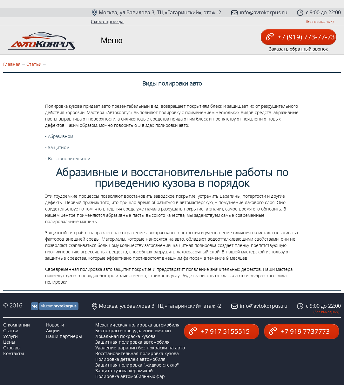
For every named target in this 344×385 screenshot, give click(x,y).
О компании (16, 325)
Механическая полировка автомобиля (137, 325)
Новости (55, 325)
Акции (53, 330)
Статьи (34, 64)
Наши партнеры (64, 336)
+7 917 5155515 (219, 331)
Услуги (10, 336)
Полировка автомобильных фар (130, 376)
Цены (9, 342)
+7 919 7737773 (299, 331)
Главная (12, 64)
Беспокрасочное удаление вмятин (133, 330)
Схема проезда (107, 21)
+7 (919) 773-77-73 (300, 36)
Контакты (13, 353)
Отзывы (12, 348)
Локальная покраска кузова (125, 336)
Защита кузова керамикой (124, 371)
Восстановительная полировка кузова (137, 353)
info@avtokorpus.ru (263, 12)
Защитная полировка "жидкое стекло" (137, 365)
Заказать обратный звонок (298, 49)
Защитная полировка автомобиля (132, 342)
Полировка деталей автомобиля (130, 359)
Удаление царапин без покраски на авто (140, 348)
